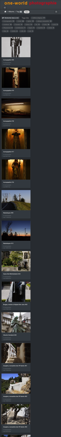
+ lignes (31, 28)
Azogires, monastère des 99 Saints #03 (46, 206)
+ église (30, 21)
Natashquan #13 (8, 147)
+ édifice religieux (38, 18)
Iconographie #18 (8, 88)
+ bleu (5, 31)
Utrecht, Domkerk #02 (40, 177)
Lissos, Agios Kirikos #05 (41, 325)
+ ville (22, 31)
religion (27, 12)
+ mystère (41, 28)
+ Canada (18, 24)
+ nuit (30, 31)
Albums (11, 12)
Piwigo (30, 433)
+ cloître (14, 31)
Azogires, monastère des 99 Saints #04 (15, 236)
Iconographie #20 (8, 59)
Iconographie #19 (39, 59)
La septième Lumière (40, 354)
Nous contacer (37, 433)
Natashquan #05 (39, 118)
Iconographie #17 (39, 88)
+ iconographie (8, 21)
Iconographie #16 (8, 118)
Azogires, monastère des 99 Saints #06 (15, 265)
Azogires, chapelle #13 (41, 295)
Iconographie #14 (8, 384)
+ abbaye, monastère (43, 21)
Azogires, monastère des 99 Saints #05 (46, 236)
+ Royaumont (7, 28)
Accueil (5, 11)
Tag (17, 12)
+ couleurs (7, 24)
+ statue (50, 28)
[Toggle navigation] (5, 7)
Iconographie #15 (8, 354)
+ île (37, 24)
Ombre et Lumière (39, 384)
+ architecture (20, 28)
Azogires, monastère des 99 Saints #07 (46, 266)
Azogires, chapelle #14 (10, 325)
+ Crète (45, 24)
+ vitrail (20, 21)
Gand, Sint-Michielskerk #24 (42, 147)
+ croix (55, 24)
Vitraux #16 (6, 413)
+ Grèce (28, 24)
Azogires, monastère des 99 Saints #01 (15, 206)
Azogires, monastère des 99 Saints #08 (15, 295)
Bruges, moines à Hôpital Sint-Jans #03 (15, 177)
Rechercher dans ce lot (10, 18)
